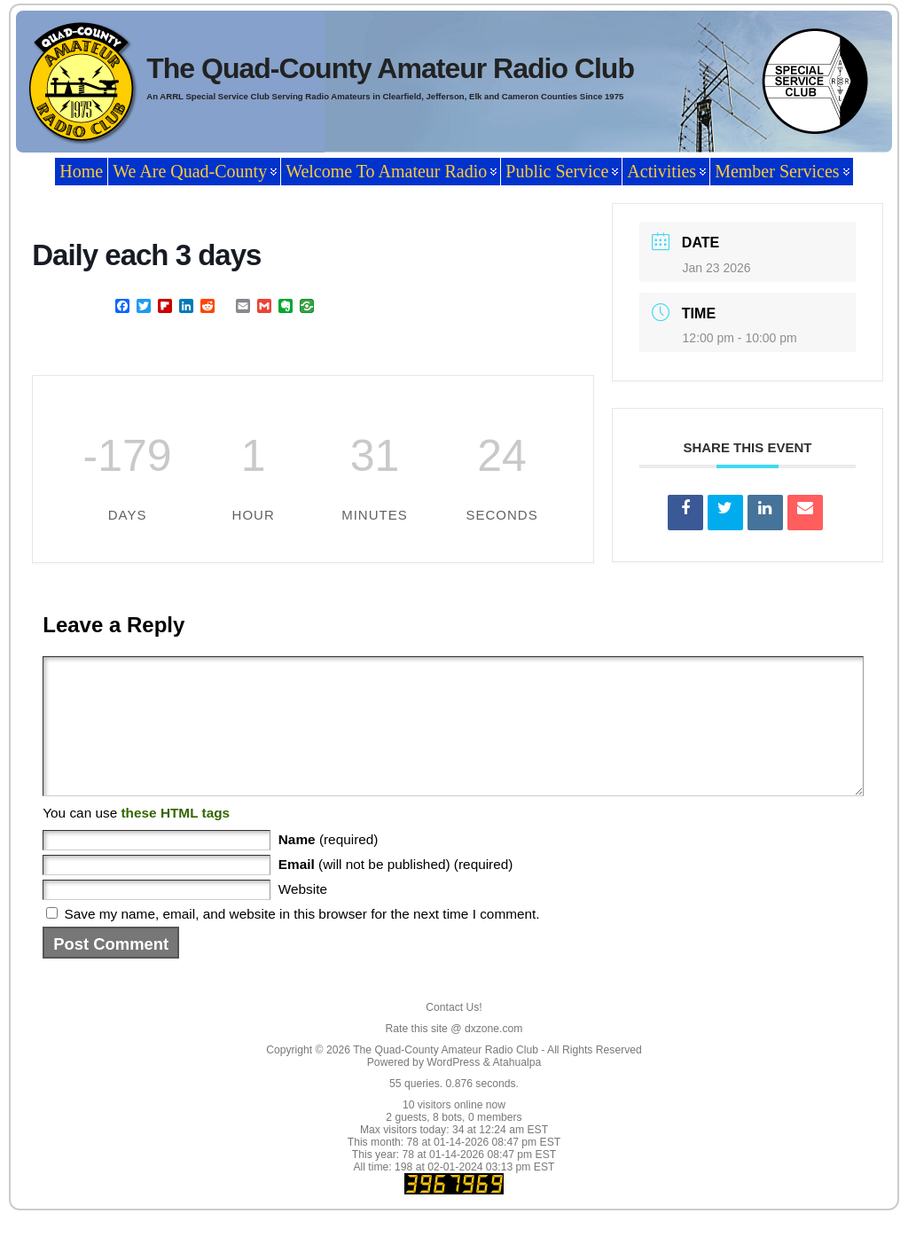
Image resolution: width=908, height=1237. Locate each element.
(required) (328, 865)
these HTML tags (175, 839)
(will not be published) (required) (395, 890)
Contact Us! (454, 1034)
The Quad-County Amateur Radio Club (390, 68)
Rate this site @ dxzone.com (454, 1055)
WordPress (453, 1089)
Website (302, 915)
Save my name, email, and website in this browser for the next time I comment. (302, 940)
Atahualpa (516, 1089)
